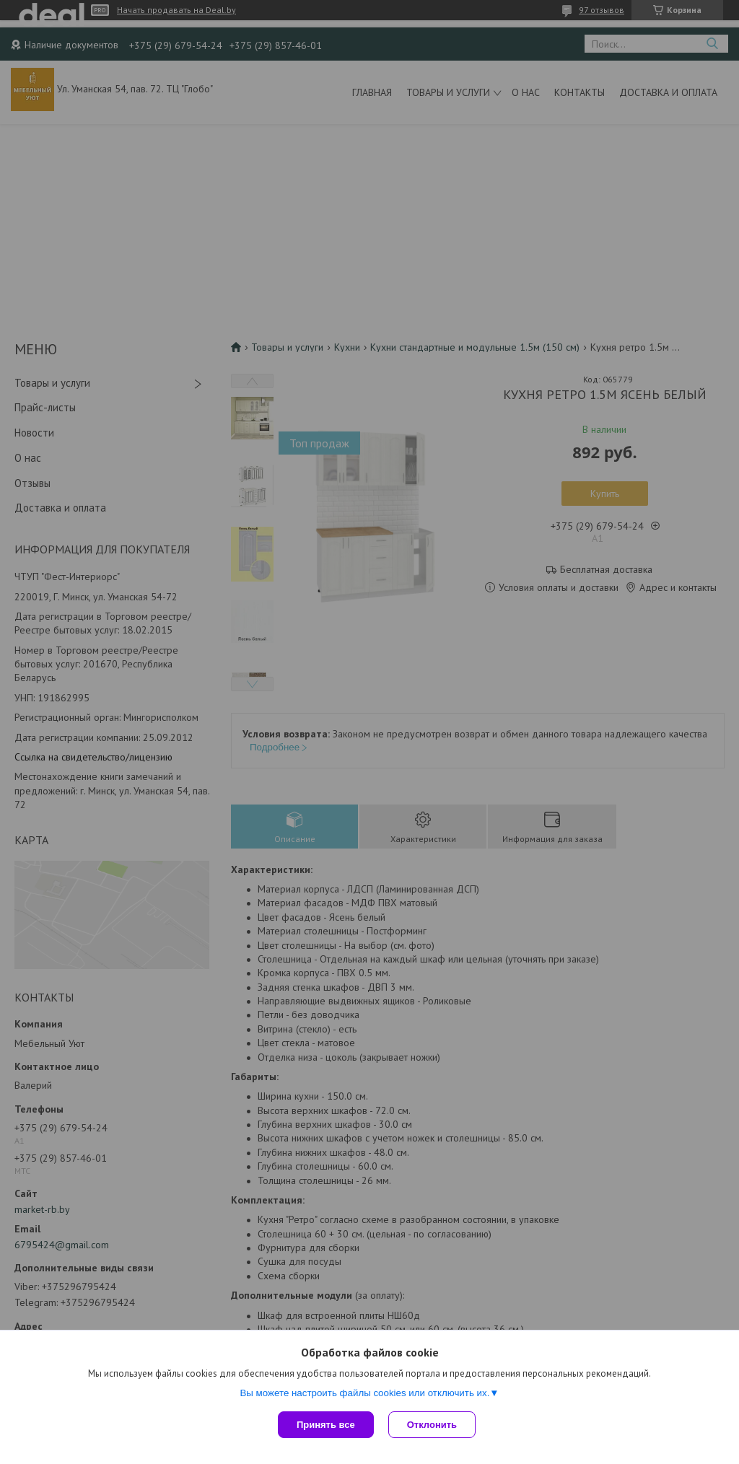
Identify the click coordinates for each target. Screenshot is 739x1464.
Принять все (326, 1424)
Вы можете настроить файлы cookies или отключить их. (364, 1393)
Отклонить (432, 1424)
